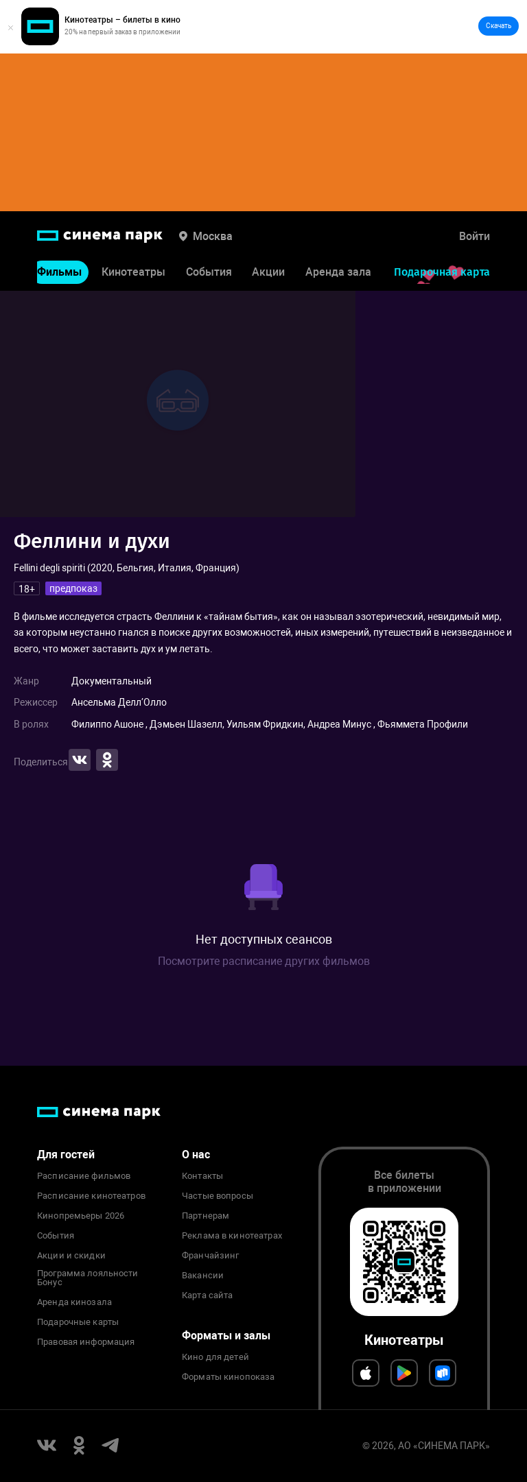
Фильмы (59, 271)
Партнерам (205, 1216)
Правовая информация (85, 1342)
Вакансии (203, 1275)
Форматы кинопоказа (228, 1377)
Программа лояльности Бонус (88, 1278)
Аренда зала (338, 271)
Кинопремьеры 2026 (80, 1216)
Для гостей (66, 1154)
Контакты (202, 1176)
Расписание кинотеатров (91, 1196)
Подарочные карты (78, 1322)
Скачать (498, 25)
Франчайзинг (210, 1255)
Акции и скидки (71, 1255)
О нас (196, 1154)
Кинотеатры (133, 271)
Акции (268, 271)
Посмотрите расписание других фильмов (264, 961)
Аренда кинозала (74, 1302)
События (209, 271)
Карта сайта (207, 1295)
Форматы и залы (226, 1335)
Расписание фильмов (83, 1176)
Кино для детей (215, 1357)
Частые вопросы (217, 1196)
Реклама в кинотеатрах (232, 1236)
